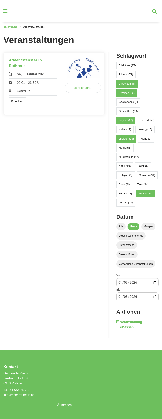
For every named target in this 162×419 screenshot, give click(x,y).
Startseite (10, 29)
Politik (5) (142, 167)
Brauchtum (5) (127, 85)
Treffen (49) (145, 194)
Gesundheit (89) (128, 112)
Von (118, 276)
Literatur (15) (126, 140)
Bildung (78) (126, 76)
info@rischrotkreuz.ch (19, 395)
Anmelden (64, 405)
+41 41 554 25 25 (16, 390)
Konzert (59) (147, 121)
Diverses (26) (127, 94)
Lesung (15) (145, 130)
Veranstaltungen (34, 29)
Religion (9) (125, 176)
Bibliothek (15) (127, 67)
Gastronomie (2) (128, 103)
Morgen (148, 228)
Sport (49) (125, 185)
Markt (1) (146, 140)
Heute (133, 228)
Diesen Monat (127, 256)
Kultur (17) (125, 130)
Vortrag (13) (126, 204)
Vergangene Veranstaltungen (136, 265)
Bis (118, 291)
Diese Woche (127, 246)
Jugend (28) (126, 121)
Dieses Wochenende (131, 237)
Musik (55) (125, 149)
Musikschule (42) (129, 158)
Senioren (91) (147, 176)
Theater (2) (125, 194)
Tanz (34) (142, 185)
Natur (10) (125, 167)
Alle (121, 228)
